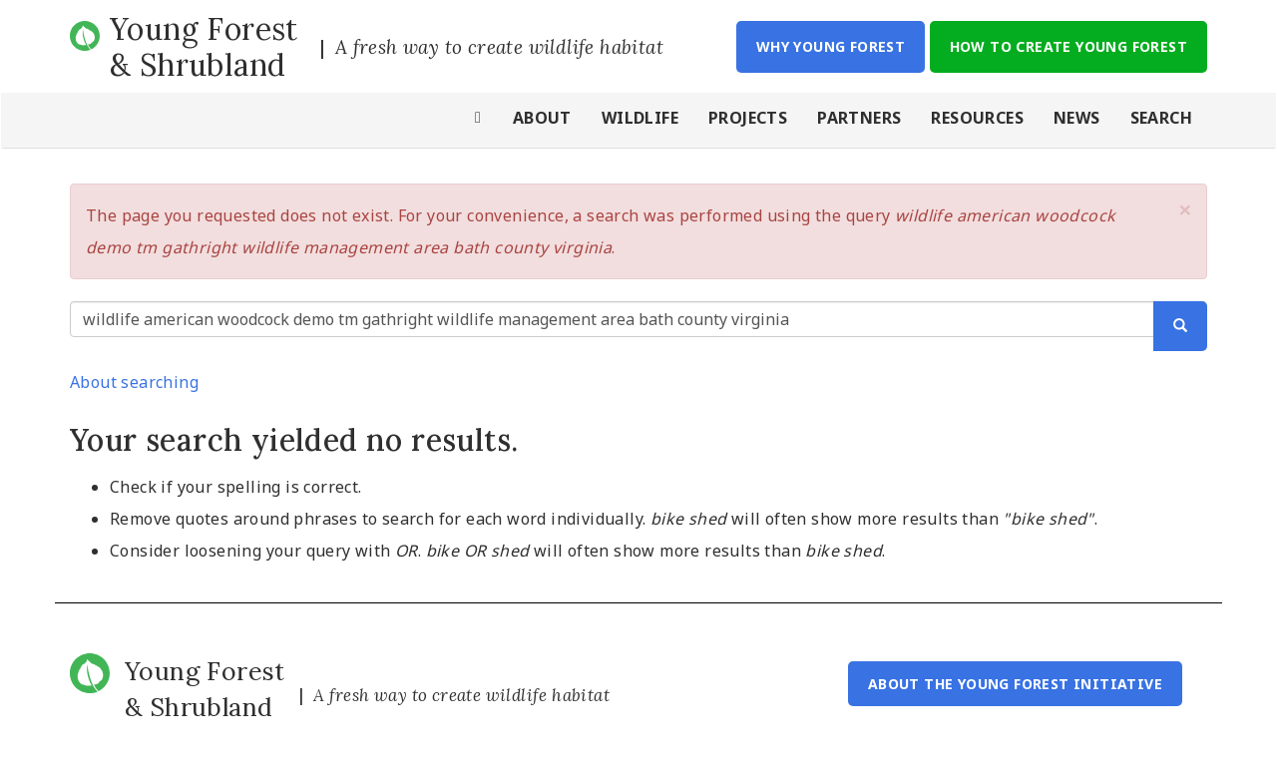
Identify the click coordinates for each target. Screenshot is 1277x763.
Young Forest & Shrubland (204, 47)
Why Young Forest (830, 46)
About (542, 118)
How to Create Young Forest (1068, 46)
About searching (134, 382)
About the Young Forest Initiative (1015, 683)
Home (479, 120)
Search (1161, 118)
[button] (1185, 209)
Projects (747, 118)
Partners (859, 118)
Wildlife (640, 118)
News (1077, 118)
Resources (977, 118)
